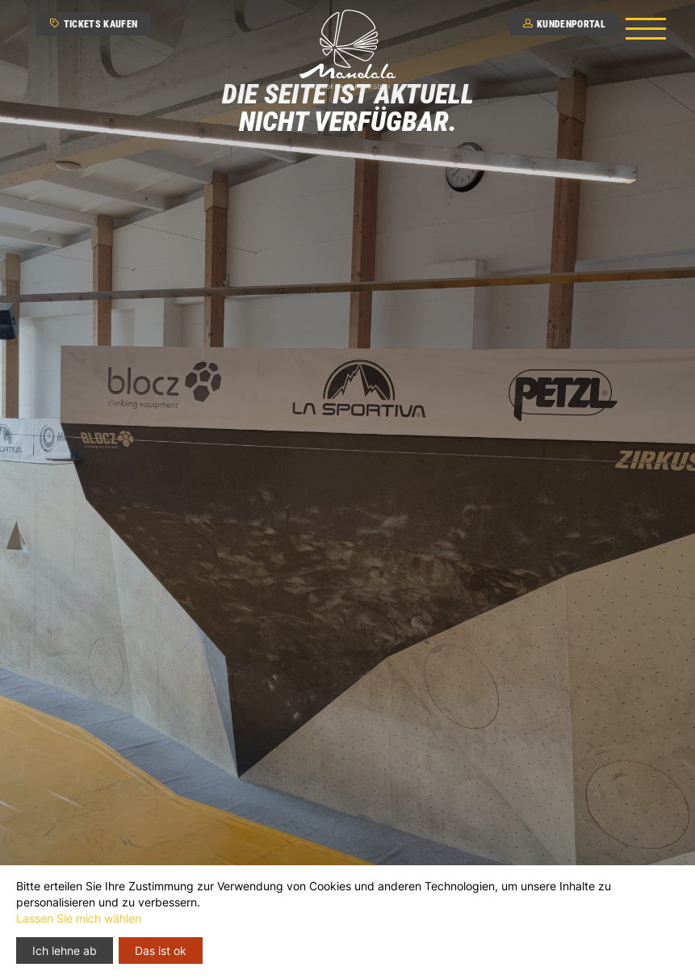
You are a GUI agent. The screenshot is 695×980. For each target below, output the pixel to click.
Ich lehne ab (64, 950)
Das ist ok (160, 950)
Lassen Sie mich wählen (78, 918)
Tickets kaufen (93, 24)
